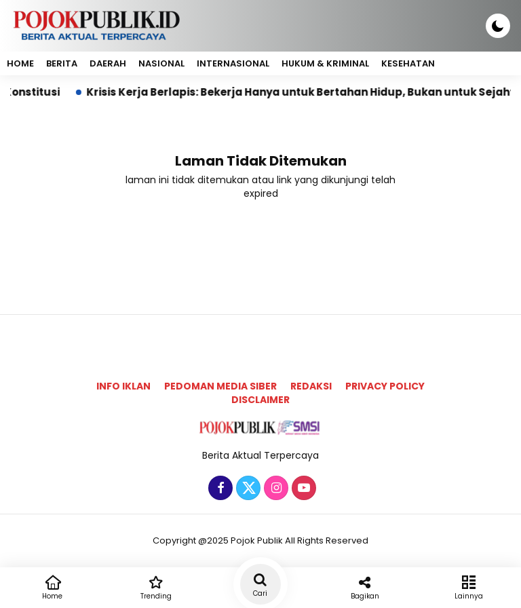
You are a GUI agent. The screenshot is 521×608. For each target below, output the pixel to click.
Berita (61, 63)
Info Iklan (123, 386)
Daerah (108, 63)
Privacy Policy (385, 386)
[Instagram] (274, 488)
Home (20, 63)
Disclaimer (260, 399)
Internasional (233, 63)
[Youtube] (302, 488)
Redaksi (311, 386)
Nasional (161, 63)
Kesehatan (408, 63)
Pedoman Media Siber (220, 386)
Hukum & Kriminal (325, 63)
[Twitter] (246, 488)
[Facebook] (219, 488)
